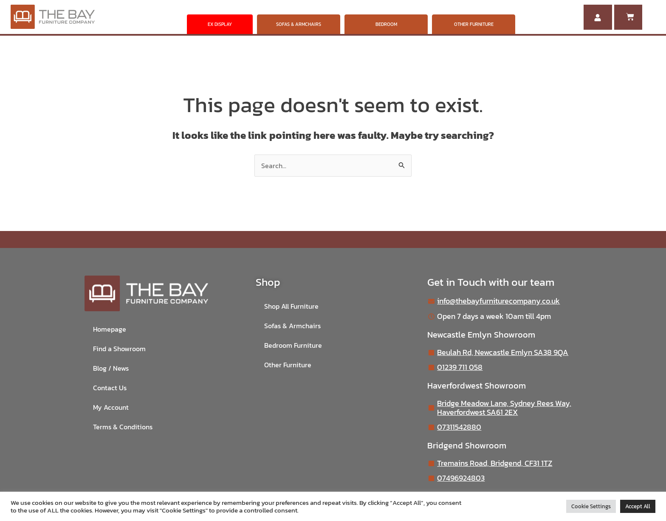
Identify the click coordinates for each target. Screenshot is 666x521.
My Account (111, 408)
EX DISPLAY (220, 24)
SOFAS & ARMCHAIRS (298, 24)
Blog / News (111, 368)
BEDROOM (386, 24)
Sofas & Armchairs (292, 326)
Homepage (109, 329)
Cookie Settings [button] (591, 506)
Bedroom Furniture (293, 346)
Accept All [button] (637, 506)
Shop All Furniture (291, 306)
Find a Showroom (119, 349)
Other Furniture (287, 365)
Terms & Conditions (122, 427)
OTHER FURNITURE (474, 24)
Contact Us (110, 388)
